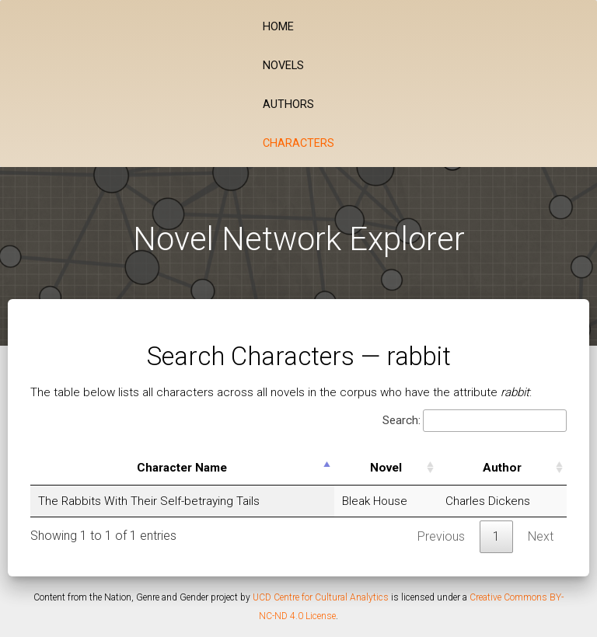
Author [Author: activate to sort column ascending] (502, 468)
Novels (283, 65)
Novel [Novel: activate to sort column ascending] (386, 468)
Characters (298, 143)
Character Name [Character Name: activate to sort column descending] (182, 468)
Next (540, 536)
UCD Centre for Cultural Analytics (321, 597)
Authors (288, 104)
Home (278, 26)
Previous (441, 536)
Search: (474, 420)
